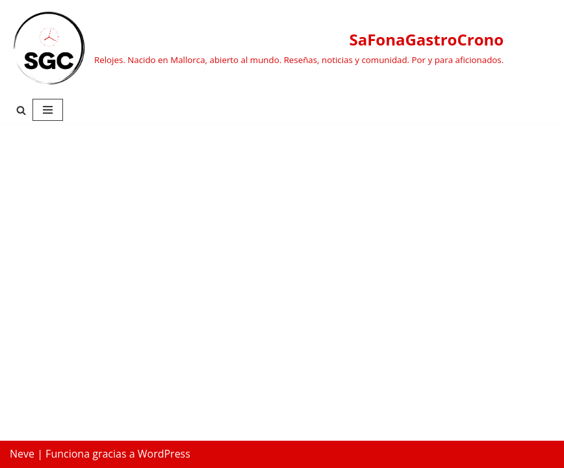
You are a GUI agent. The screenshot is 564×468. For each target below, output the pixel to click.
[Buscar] (21, 110)
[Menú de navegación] (47, 110)
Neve (22, 454)
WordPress (164, 454)
